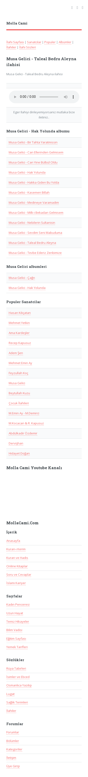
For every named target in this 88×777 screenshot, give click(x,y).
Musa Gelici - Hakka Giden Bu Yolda (34, 182)
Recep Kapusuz (20, 343)
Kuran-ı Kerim (16, 549)
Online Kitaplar (17, 566)
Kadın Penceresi (18, 604)
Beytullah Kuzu (19, 393)
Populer (50, 42)
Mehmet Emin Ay (20, 363)
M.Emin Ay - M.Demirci (24, 413)
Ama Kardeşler (19, 333)
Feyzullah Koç (18, 373)
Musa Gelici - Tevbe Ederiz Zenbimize (35, 253)
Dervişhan (16, 443)
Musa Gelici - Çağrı (22, 278)
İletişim (11, 758)
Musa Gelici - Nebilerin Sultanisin (32, 222)
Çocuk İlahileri (19, 403)
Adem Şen (16, 353)
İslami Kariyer (16, 583)
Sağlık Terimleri (17, 702)
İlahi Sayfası (15, 42)
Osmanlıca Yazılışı (19, 685)
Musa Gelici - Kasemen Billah (29, 192)
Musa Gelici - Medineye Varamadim (34, 202)
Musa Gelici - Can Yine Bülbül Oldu (33, 162)
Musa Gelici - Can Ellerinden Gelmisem (36, 152)
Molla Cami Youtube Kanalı (34, 467)
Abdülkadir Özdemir (23, 433)
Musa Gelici (17, 383)
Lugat (10, 694)
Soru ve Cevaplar (18, 574)
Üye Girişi (13, 766)
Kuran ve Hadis (17, 558)
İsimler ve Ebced (18, 677)
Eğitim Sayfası (16, 638)
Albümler (65, 42)
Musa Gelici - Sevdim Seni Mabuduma (35, 233)
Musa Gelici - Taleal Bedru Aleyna (32, 243)
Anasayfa (13, 541)
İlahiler (11, 47)
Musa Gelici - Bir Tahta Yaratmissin (33, 142)
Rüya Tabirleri (16, 668)
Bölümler (12, 741)
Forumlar (12, 732)
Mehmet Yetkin (19, 323)
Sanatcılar (34, 42)
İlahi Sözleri (27, 47)
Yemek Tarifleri (17, 647)
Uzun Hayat (14, 613)
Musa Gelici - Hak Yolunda (27, 172)
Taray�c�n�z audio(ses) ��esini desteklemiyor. (44, 97)
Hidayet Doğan (19, 453)
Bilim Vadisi (14, 630)
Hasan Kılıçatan (20, 313)
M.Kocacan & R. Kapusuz (26, 423)
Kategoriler (14, 749)
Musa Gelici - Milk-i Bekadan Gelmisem (36, 212)
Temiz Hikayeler (17, 621)
